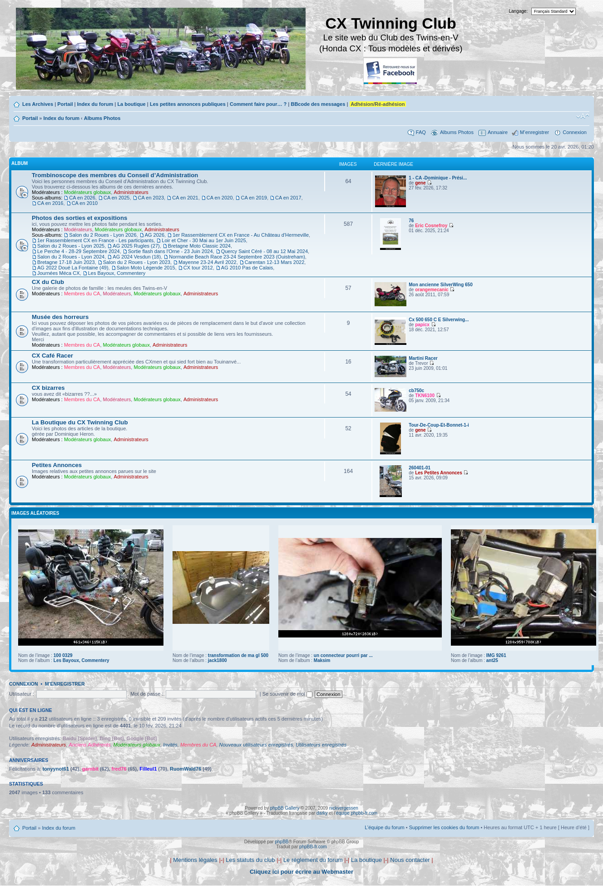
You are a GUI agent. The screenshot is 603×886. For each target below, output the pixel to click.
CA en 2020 (220, 197)
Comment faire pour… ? (258, 104)
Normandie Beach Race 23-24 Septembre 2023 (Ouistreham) (237, 256)
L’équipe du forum (384, 827)
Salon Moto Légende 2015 (146, 267)
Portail (65, 104)
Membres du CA (82, 293)
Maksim (322, 660)
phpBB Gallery (284, 808)
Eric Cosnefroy (431, 225)
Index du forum (95, 104)
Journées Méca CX (58, 273)
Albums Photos (102, 118)
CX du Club (48, 282)
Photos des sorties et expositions (79, 217)
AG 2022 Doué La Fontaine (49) (73, 267)
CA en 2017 (288, 197)
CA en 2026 (82, 197)
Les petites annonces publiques (188, 104)
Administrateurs (131, 192)
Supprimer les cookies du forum (444, 827)
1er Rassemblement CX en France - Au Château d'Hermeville (241, 235)
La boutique (131, 104)
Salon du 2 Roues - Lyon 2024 (70, 256)
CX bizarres (48, 387)
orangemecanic (431, 289)
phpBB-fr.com (313, 846)
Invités (170, 744)
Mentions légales (195, 859)
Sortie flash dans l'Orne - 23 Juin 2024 (170, 251)
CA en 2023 (151, 197)
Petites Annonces (57, 465)
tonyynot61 (55, 769)
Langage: (518, 11)
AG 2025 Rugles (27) (136, 246)
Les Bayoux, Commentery (117, 273)
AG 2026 (154, 235)
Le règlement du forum (313, 859)
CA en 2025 (117, 197)
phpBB (281, 841)
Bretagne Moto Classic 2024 (199, 246)
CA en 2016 (50, 203)
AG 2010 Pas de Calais (247, 267)
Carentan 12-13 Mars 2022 (274, 262)
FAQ (421, 132)
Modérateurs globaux (87, 192)
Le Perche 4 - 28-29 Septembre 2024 (78, 251)
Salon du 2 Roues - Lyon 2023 (136, 262)
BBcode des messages (318, 104)
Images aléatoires (35, 513)
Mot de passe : (146, 694)
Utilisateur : (21, 694)
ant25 (492, 660)
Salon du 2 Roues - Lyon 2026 (102, 235)
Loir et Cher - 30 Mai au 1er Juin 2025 (204, 240)
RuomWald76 (185, 769)
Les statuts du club (250, 859)
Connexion (575, 132)
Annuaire (498, 132)
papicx (422, 324)
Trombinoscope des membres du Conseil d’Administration (115, 175)
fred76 (119, 769)
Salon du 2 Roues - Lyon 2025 (70, 246)
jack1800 (217, 660)
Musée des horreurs (60, 317)
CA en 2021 (185, 197)
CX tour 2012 (198, 267)
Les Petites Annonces (438, 472)
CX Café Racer (52, 355)
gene (420, 182)
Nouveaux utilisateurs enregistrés (256, 744)
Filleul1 (148, 769)
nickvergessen (343, 808)
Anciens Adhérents (89, 744)
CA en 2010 (85, 203)
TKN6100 (425, 395)
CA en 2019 (254, 197)
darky (321, 813)
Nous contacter (410, 859)
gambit (90, 769)
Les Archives (37, 104)
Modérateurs (78, 229)
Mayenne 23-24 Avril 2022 (207, 262)
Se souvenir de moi (287, 694)
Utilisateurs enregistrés (321, 744)
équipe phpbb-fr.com (356, 813)
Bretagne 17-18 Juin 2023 (66, 262)
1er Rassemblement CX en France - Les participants (95, 240)
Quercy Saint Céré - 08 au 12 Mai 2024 (264, 251)
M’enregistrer (534, 132)
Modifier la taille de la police (582, 116)
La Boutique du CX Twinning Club (80, 422)
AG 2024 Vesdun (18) (137, 256)
